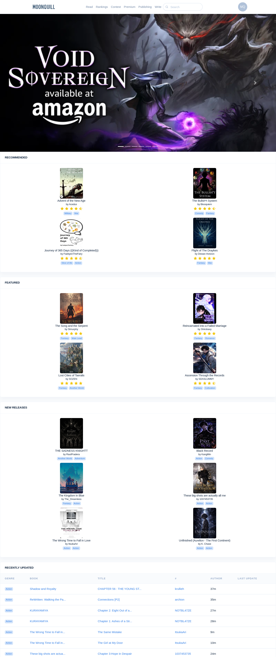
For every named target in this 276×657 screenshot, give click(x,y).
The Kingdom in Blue (71, 495)
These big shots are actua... (47, 653)
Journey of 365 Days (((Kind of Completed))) (71, 250)
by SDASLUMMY (204, 378)
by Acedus (71, 204)
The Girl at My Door (110, 642)
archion (179, 599)
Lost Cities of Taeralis (71, 375)
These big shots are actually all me (204, 495)
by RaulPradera (71, 454)
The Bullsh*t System (204, 200)
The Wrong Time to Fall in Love (71, 540)
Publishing (145, 6)
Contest (116, 6)
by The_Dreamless (71, 499)
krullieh (179, 588)
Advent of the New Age (71, 200)
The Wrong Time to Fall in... (47, 632)
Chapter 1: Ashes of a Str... (115, 621)
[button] (20, 83)
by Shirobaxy (204, 329)
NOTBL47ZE (183, 610)
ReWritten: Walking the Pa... (48, 599)
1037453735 (183, 653)
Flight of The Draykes (205, 250)
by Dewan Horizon (204, 253)
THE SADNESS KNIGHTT (71, 450)
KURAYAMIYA (39, 610)
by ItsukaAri (71, 543)
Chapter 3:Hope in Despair (115, 653)
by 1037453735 (204, 499)
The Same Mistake (110, 632)
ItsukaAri (180, 632)
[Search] (186, 7)
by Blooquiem (204, 204)
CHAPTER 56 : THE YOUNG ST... (119, 588)
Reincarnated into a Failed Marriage (205, 325)
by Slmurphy (71, 329)
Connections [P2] (109, 599)
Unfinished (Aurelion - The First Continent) (204, 540)
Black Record (204, 450)
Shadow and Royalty (43, 588)
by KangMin (204, 454)
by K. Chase (204, 543)
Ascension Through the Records (204, 375)
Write (158, 6)
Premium (129, 6)
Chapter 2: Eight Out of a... (115, 610)
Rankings (102, 6)
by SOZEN (71, 378)
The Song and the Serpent (71, 325)
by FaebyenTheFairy (71, 253)
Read (89, 6)
